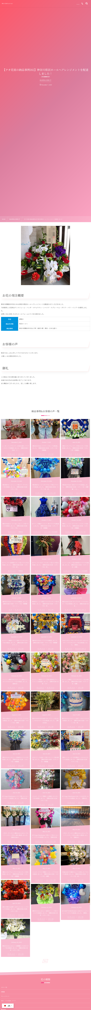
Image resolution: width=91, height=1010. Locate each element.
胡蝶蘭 (3, 992)
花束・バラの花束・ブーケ (8, 1001)
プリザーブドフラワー (7, 1005)
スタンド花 (4, 987)
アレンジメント (5, 996)
